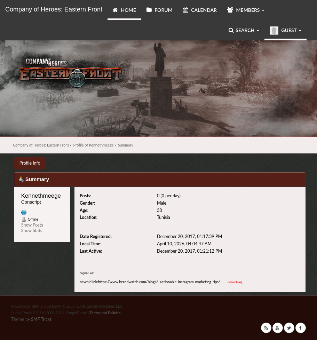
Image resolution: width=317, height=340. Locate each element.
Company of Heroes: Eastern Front (53, 9)
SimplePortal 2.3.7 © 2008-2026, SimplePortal (49, 313)
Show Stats (31, 230)
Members (245, 10)
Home (124, 10)
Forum (159, 10)
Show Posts (32, 225)
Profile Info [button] (29, 163)
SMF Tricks (41, 319)
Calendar (200, 10)
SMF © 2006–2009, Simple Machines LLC (88, 306)
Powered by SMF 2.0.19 (31, 306)
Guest (285, 30)
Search (244, 30)
